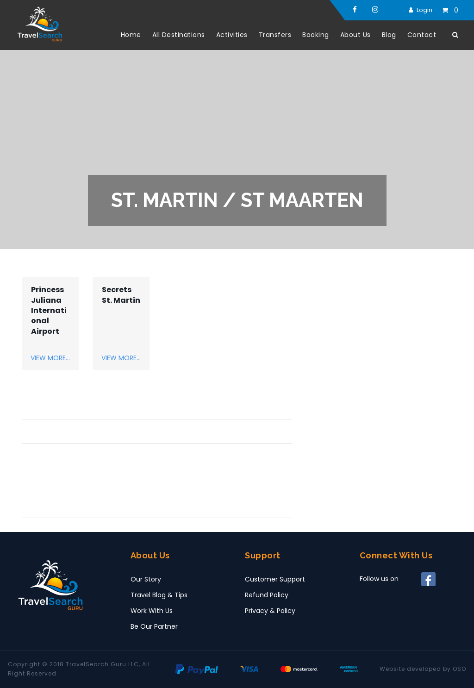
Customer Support (275, 579)
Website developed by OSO (423, 669)
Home (131, 34)
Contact (422, 34)
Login (424, 10)
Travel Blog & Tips (159, 595)
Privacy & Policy (270, 610)
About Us (355, 34)
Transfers (275, 34)
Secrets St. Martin (121, 295)
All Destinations (178, 34)
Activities (232, 34)
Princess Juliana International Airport (49, 311)
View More (48, 358)
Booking (315, 34)
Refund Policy (266, 595)
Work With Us (152, 610)
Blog (389, 34)
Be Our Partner (154, 626)
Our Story (146, 579)
